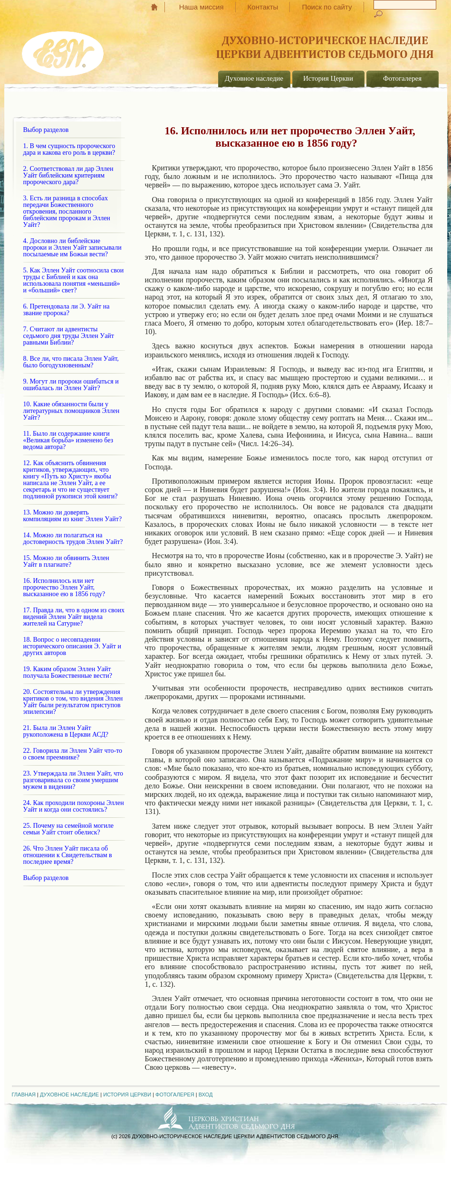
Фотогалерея (402, 78)
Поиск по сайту (327, 7)
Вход (206, 1094)
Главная (159, 7)
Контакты (263, 7)
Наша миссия (201, 7)
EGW (63, 50)
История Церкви (328, 78)
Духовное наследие (254, 78)
